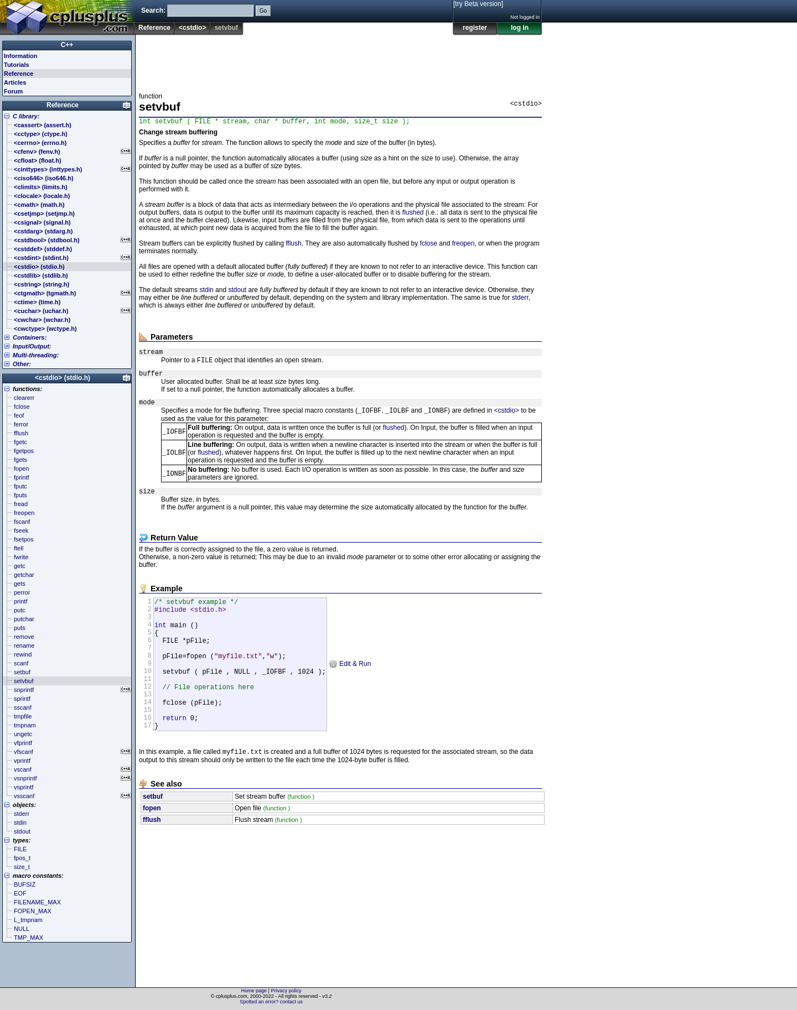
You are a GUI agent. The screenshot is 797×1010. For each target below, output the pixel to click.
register (475, 28)
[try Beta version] (478, 4)
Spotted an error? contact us (271, 1001)
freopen (463, 245)
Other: (22, 364)
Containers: (29, 337)
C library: (26, 116)
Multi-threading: (36, 355)
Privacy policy (286, 990)
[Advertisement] (340, 60)
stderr (520, 299)
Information (21, 56)
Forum (13, 91)
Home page (254, 990)
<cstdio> (192, 28)
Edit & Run (350, 689)
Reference (154, 28)
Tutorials (16, 64)
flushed (413, 214)
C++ (67, 45)
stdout (237, 291)
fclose (428, 245)
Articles (15, 82)
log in (520, 28)
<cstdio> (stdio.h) (62, 378)
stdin (206, 291)
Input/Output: (32, 346)
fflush (293, 245)
